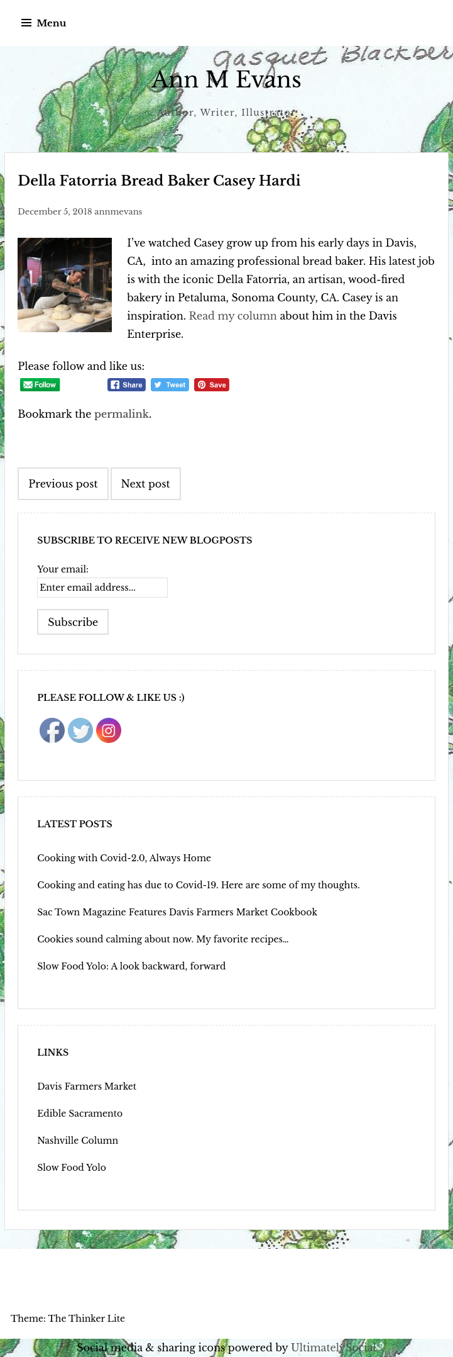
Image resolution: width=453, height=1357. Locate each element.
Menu (51, 23)
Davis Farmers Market (86, 1086)
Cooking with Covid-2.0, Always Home (124, 858)
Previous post (62, 483)
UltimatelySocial (333, 1347)
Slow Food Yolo (71, 1167)
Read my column (233, 316)
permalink (121, 414)
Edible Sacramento (80, 1113)
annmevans (118, 211)
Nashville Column (77, 1140)
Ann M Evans (226, 79)
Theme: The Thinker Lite (68, 1318)
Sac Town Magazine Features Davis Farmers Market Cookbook (177, 912)
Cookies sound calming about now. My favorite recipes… (162, 939)
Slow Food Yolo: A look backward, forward (131, 966)
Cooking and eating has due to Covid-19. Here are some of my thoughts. (198, 885)
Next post (145, 483)
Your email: (63, 569)
